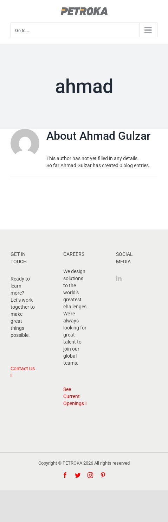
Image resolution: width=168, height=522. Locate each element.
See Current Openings (75, 396)
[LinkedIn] (119, 278)
